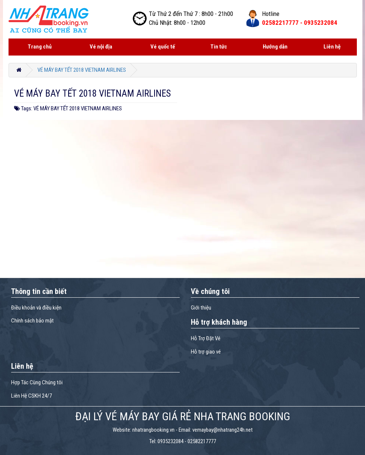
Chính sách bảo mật (32, 320)
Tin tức (218, 46)
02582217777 (202, 441)
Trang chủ (40, 46)
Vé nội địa (101, 46)
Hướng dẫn (275, 46)
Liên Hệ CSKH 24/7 (31, 395)
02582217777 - (299, 22)
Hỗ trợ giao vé (206, 351)
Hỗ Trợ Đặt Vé (205, 338)
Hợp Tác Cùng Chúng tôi (37, 382)
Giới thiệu (201, 307)
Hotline (270, 13)
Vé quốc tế (162, 46)
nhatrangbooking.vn (153, 429)
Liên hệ (332, 46)
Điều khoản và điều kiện (36, 307)
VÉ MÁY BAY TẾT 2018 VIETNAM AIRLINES (81, 70)
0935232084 (170, 441)
